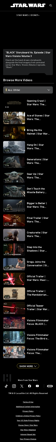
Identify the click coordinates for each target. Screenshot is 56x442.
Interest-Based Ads (28, 434)
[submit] (50, 5)
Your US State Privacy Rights (28, 420)
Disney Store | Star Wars (28, 425)
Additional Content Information (28, 406)
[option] (30, 90)
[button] (28, 366)
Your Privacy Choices (28, 439)
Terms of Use (28, 402)
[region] (28, 35)
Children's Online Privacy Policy (28, 416)
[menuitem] (4, 5)
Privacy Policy (28, 411)
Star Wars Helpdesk (28, 430)
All (14, 90)
